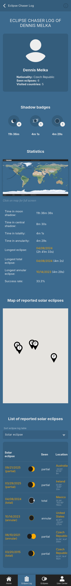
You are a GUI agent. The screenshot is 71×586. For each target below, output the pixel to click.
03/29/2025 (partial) (13, 485)
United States (60, 514)
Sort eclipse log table (15, 428)
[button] (54, 358)
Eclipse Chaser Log (18, 6)
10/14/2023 (43, 272)
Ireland (60, 481)
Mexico (61, 497)
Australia (62, 465)
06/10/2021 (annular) (12, 536)
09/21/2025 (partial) (12, 469)
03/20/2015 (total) (13, 553)
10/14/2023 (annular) (12, 518)
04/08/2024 (44, 248)
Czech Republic (62, 534)
